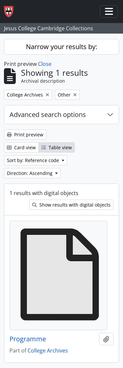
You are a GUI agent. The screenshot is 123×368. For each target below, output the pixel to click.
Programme (28, 339)
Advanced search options (48, 114)
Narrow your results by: (61, 46)
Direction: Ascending (30, 173)
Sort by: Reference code (33, 160)
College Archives (48, 350)
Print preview (25, 134)
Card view (21, 147)
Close (44, 64)
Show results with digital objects (71, 205)
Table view (56, 147)
